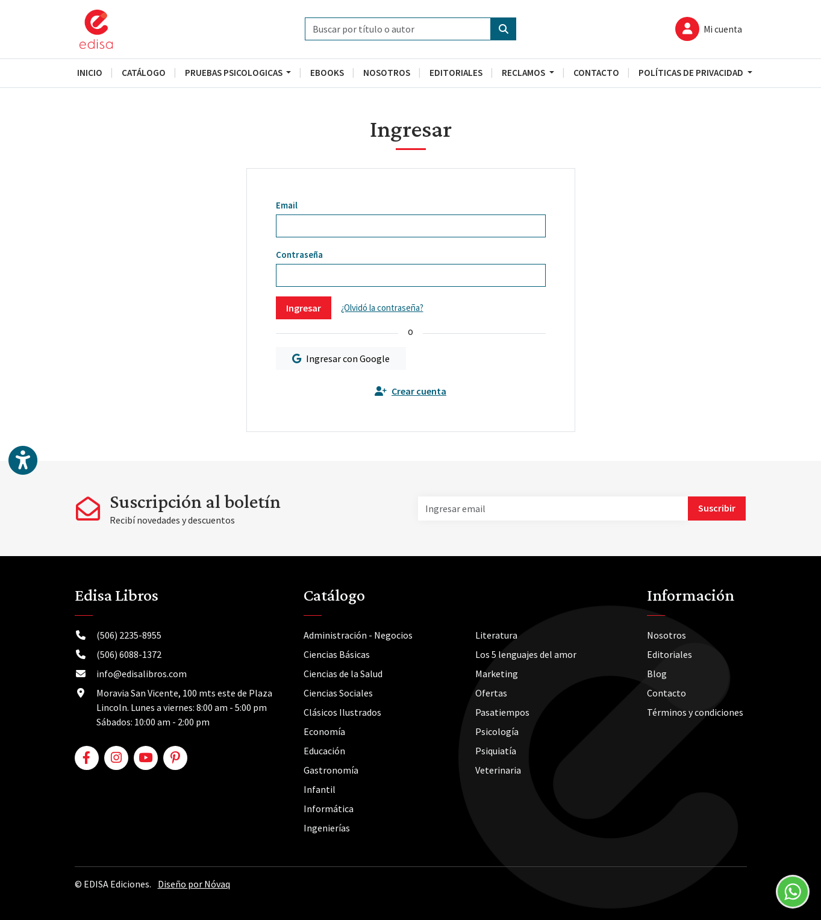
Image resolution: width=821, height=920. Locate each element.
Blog (657, 674)
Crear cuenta (410, 391)
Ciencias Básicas (337, 654)
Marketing (496, 674)
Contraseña (299, 254)
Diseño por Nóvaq (194, 884)
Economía (324, 731)
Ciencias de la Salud (343, 674)
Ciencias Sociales (338, 693)
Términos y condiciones (695, 712)
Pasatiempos (502, 712)
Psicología (497, 731)
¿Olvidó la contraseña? (382, 307)
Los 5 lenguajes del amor (525, 654)
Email (287, 205)
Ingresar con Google (341, 358)
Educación (324, 751)
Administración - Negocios (358, 635)
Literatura (496, 635)
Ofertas (491, 693)
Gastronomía (331, 770)
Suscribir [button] (716, 508)
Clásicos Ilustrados (342, 712)
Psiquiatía (495, 751)
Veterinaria (498, 770)
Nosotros (666, 635)
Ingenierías (327, 828)
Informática (329, 809)
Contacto (666, 693)
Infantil (320, 789)
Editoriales (669, 654)
